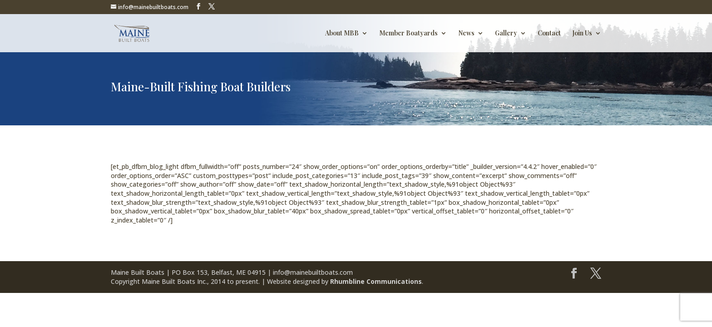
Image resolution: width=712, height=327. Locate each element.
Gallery (506, 33)
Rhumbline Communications (376, 281)
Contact (549, 33)
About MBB (342, 33)
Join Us (582, 33)
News (466, 33)
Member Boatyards (408, 33)
